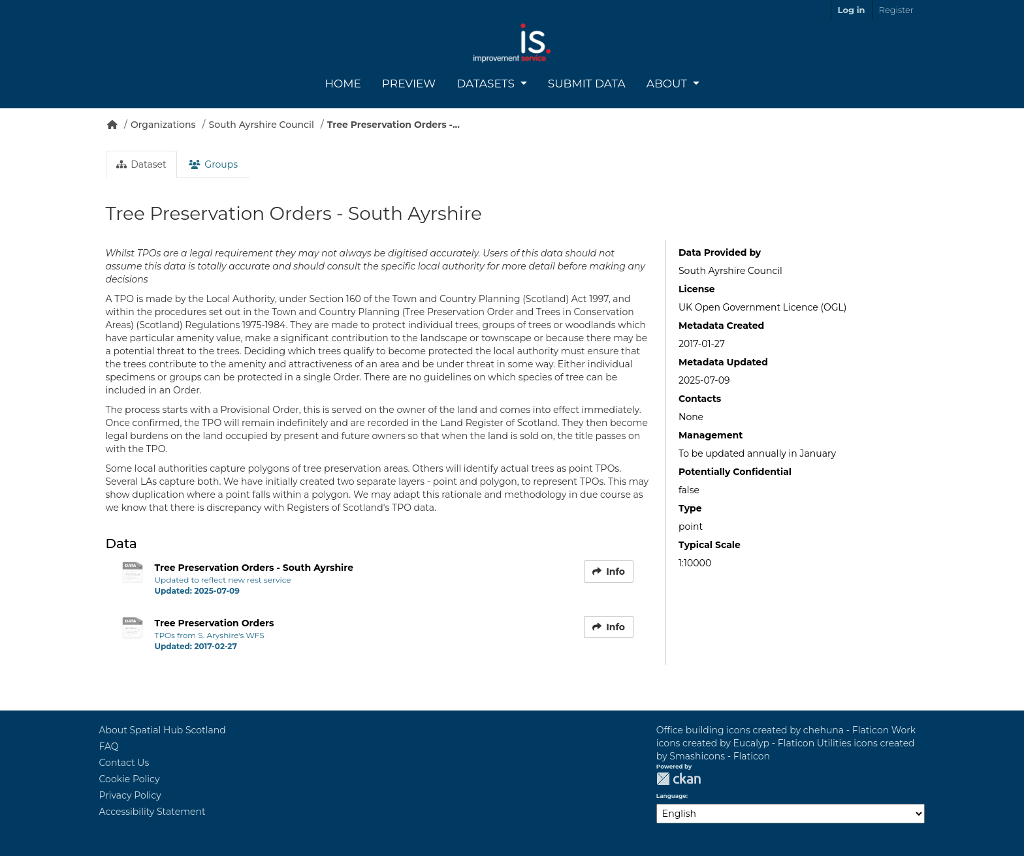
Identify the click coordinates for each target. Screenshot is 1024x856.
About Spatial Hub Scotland (162, 730)
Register (896, 10)
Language (671, 796)
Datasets (486, 83)
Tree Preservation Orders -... (393, 124)
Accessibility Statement (152, 812)
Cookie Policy (129, 779)
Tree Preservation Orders (214, 623)
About (668, 83)
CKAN (678, 779)
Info (608, 571)
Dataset (141, 164)
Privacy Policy (130, 795)
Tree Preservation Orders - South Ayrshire (254, 567)
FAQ (109, 746)
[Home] (112, 124)
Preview (409, 83)
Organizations (163, 124)
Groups (213, 164)
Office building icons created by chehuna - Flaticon (772, 730)
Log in (851, 10)
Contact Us (124, 763)
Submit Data (587, 83)
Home (343, 83)
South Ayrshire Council (261, 124)
